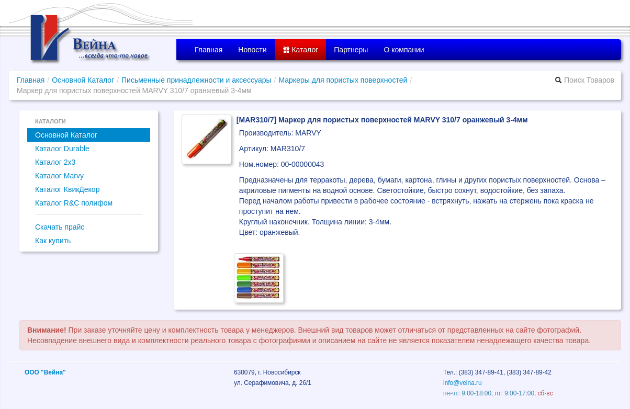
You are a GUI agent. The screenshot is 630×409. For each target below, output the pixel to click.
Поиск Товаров (584, 80)
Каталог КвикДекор (67, 189)
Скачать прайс (59, 227)
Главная (208, 50)
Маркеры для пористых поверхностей (342, 80)
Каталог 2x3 (55, 162)
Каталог (301, 50)
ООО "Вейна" (45, 372)
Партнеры (351, 50)
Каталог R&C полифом (74, 203)
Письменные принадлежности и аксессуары (196, 80)
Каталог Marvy (59, 176)
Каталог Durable (62, 148)
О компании (404, 50)
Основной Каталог (83, 80)
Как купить (53, 240)
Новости (252, 50)
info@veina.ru (462, 383)
